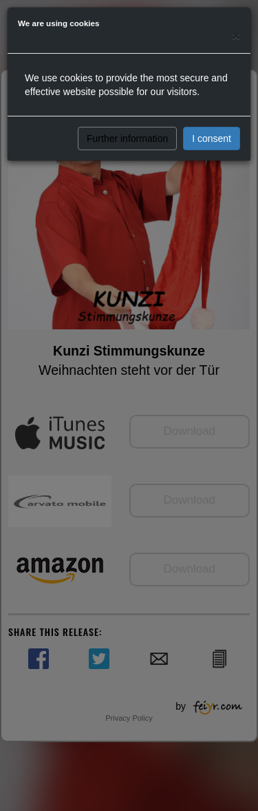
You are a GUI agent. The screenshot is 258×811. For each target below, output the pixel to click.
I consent (211, 138)
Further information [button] (127, 138)
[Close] (236, 35)
